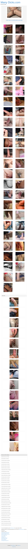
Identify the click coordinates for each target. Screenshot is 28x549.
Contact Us (18, 545)
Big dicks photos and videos (5, 456)
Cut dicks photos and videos (5, 471)
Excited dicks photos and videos (5, 517)
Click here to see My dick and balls (14, 20)
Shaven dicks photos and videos (5, 475)
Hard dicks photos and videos (5, 464)
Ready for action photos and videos (6, 523)
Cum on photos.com (4, 535)
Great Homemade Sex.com (5, 533)
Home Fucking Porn (4, 538)
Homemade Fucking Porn (4, 540)
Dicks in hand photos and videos (5, 521)
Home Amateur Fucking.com (5, 532)
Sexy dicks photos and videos (5, 515)
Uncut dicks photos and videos (5, 473)
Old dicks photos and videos (5, 499)
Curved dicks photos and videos (5, 510)
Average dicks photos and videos (6, 469)
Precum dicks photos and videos (5, 486)
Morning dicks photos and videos (5, 508)
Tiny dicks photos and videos (5, 493)
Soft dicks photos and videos (5, 495)
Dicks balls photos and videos (5, 519)
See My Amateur (3, 539)
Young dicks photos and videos (5, 497)
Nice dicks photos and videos (5, 482)
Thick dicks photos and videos (5, 460)
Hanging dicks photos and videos (6, 506)
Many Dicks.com (10, 2)
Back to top (14, 546)
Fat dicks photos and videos (5, 462)
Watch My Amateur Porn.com (5, 534)
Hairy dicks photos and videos (5, 480)
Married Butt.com (21, 529)
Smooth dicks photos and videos (5, 484)
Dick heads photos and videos (5, 504)
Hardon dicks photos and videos (5, 491)
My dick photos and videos (5, 458)
